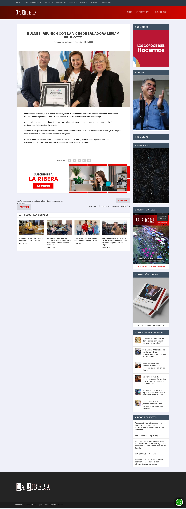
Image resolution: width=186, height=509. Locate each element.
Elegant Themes (32, 506)
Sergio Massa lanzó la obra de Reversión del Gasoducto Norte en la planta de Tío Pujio (114, 243)
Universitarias (105, 3)
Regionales (73, 3)
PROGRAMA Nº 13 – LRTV (145, 455)
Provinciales (61, 3)
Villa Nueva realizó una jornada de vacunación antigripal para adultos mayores (152, 406)
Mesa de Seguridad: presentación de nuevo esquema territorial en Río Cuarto (153, 367)
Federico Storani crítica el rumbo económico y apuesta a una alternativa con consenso (149, 463)
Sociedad (84, 3)
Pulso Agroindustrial (32, 3)
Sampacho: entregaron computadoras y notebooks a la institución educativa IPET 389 (59, 243)
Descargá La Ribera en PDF (151, 268)
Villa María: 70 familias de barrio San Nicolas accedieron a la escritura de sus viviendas (154, 354)
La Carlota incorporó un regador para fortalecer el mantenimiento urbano (153, 393)
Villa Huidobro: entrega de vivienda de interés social (85, 241)
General (17, 3)
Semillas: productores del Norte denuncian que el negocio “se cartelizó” (153, 342)
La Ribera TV (142, 13)
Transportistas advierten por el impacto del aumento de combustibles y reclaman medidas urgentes (150, 427)
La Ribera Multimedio (73, 43)
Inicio (129, 13)
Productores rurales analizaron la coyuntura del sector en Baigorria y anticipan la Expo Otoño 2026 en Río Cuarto (150, 445)
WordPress (58, 506)
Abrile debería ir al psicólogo (147, 437)
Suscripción (161, 13)
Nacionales (48, 3)
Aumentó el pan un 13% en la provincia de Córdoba (31, 241)
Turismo (93, 3)
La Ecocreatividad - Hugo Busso (150, 326)
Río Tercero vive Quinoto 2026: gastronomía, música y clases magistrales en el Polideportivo (154, 381)
